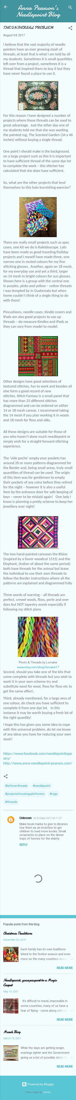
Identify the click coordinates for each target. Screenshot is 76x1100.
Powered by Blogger (38, 1084)
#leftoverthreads (16, 786)
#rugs (54, 794)
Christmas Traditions (17, 933)
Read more (65, 968)
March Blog (11, 1032)
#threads (11, 802)
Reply (23, 844)
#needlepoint (41, 786)
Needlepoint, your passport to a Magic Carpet (30, 983)
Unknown (25, 818)
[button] (70, 29)
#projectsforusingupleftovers (24, 794)
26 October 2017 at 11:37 (47, 818)
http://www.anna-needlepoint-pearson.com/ (37, 763)
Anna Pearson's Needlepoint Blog (38, 11)
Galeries (47, 1092)
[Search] (70, 8)
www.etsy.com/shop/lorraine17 (38, 667)
